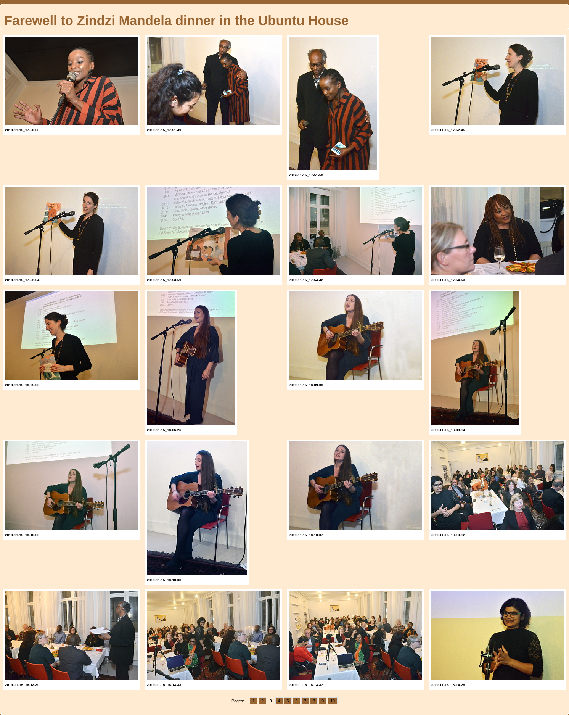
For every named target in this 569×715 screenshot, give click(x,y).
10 (332, 701)
